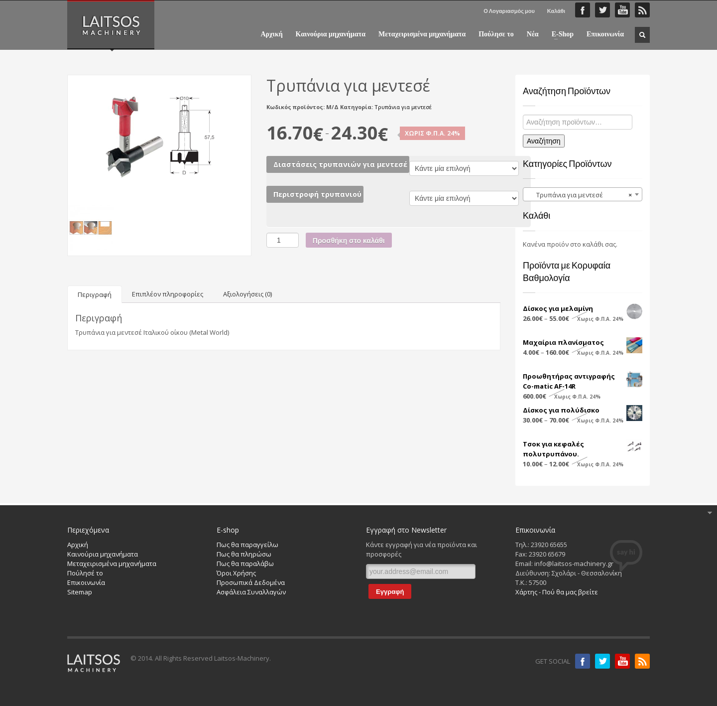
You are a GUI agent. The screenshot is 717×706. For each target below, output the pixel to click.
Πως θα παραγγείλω (247, 544)
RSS (642, 9)
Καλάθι (556, 10)
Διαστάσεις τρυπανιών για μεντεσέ (340, 164)
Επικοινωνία (605, 34)
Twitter (602, 9)
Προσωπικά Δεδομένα (251, 582)
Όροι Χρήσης (236, 572)
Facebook (582, 661)
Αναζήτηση (544, 141)
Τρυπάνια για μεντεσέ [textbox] (579, 195)
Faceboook (582, 9)
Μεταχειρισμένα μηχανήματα (422, 34)
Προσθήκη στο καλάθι (349, 241)
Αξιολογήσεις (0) (247, 293)
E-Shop (560, 34)
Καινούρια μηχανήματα (330, 34)
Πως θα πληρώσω (244, 554)
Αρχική (271, 34)
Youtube (622, 661)
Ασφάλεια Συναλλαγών (251, 591)
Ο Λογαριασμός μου (509, 10)
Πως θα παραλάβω (245, 563)
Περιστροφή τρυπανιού (317, 194)
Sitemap (79, 591)
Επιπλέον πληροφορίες (167, 293)
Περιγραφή (95, 294)
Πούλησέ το (85, 572)
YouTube (622, 9)
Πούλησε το (496, 34)
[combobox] (582, 194)
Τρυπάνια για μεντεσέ (403, 107)
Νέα (533, 34)
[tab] (94, 294)
